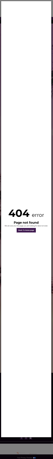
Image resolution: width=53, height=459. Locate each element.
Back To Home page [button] (26, 230)
